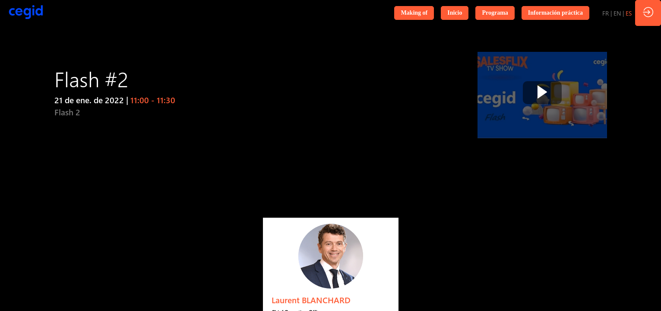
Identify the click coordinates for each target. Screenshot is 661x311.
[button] (414, 13)
